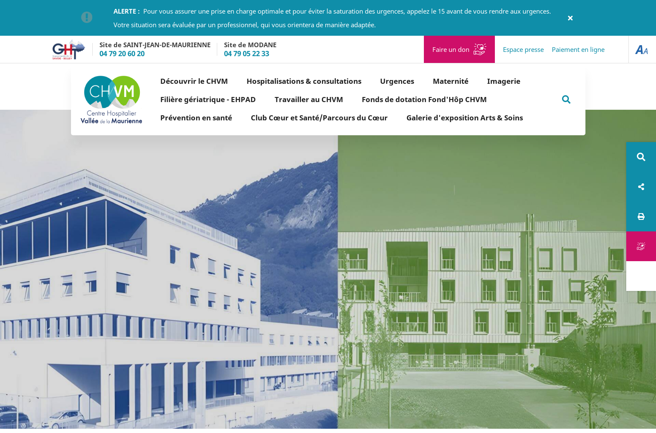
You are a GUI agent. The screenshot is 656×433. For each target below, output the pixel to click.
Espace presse (523, 49)
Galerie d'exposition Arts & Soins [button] (464, 117)
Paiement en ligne (578, 49)
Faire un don (450, 49)
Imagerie (503, 81)
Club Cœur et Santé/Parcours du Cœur (319, 117)
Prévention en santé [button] (196, 117)
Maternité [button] (451, 81)
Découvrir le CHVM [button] (194, 81)
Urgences (397, 81)
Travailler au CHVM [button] (309, 99)
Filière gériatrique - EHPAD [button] (208, 99)
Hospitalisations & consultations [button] (304, 81)
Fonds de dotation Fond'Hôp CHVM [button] (424, 99)
